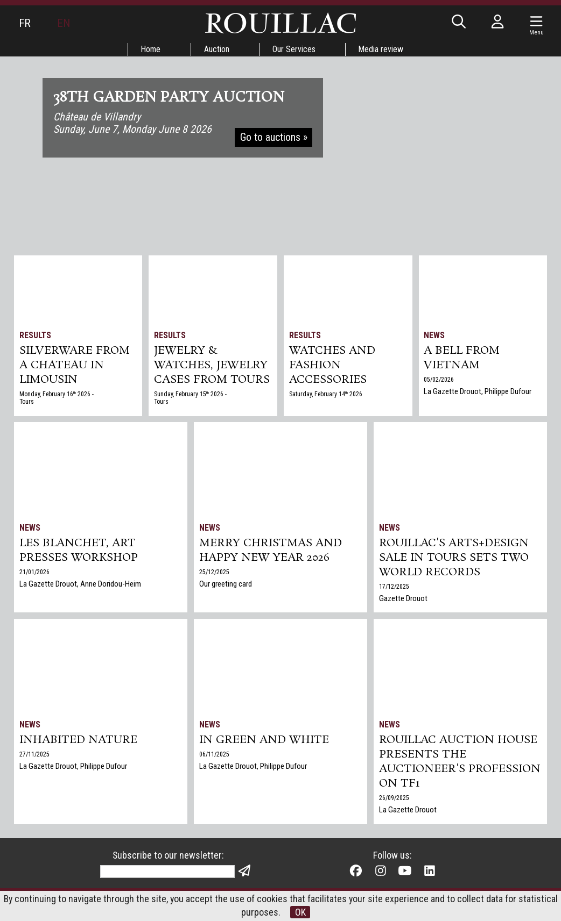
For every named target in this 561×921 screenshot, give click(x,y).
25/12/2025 (214, 573)
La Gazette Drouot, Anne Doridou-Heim (80, 585)
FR (25, 23)
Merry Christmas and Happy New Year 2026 (271, 551)
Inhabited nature (78, 740)
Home (150, 49)
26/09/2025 (394, 800)
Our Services (294, 49)
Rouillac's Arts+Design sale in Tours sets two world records (454, 558)
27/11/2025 (34, 755)
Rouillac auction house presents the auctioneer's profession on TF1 (460, 763)
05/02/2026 (439, 381)
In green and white (264, 740)
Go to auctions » (273, 138)
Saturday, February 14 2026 (326, 396)
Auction (216, 49)
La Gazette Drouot (408, 812)
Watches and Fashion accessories (332, 366)
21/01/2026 (34, 573)
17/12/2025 (394, 588)
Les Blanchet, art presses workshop (79, 551)
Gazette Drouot (403, 600)
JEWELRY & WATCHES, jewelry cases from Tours (213, 366)
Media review (382, 49)
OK (300, 912)
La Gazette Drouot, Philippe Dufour (478, 393)
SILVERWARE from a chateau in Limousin (74, 366)
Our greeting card (225, 585)
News (434, 335)
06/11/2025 (214, 755)
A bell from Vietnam (462, 359)
